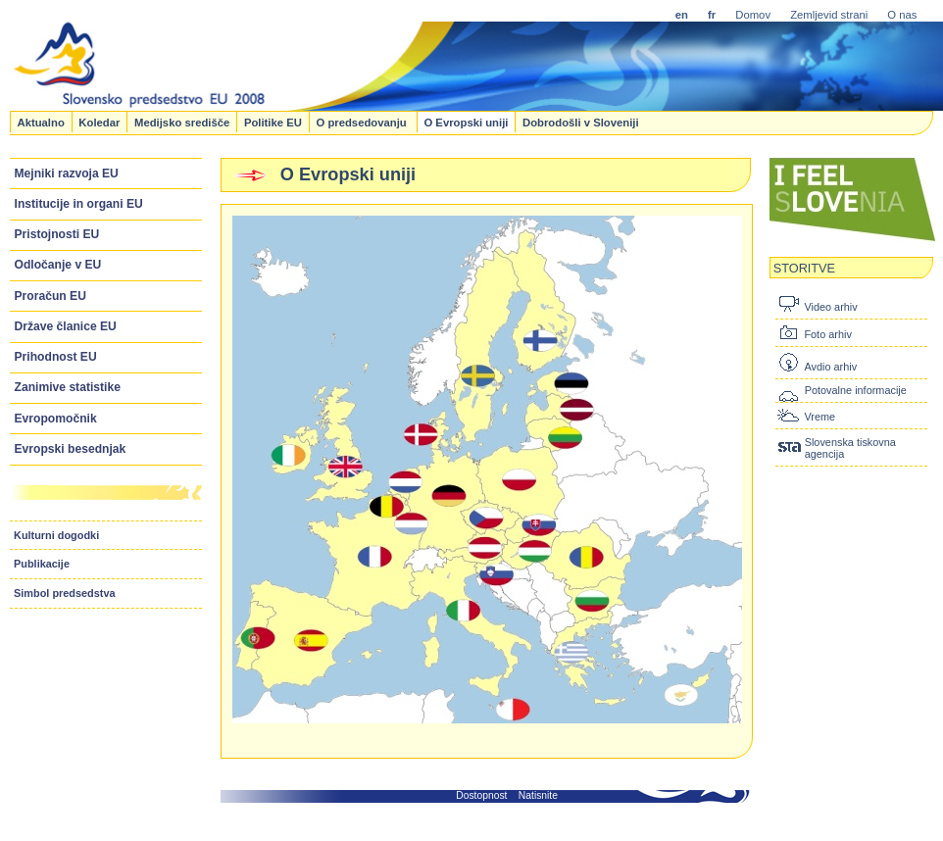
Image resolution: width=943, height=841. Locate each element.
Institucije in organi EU (79, 204)
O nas (902, 15)
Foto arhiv (827, 334)
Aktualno (40, 121)
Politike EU (273, 121)
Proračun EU (50, 296)
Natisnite (538, 795)
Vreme (819, 416)
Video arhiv (830, 307)
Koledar (99, 121)
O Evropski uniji (465, 121)
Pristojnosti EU (57, 234)
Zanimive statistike (68, 387)
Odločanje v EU (58, 265)
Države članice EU (66, 326)
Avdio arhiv (830, 366)
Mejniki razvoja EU (67, 173)
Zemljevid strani (829, 15)
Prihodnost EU (56, 357)
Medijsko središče (181, 121)
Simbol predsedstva (65, 593)
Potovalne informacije (856, 390)
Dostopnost (481, 795)
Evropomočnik (56, 418)
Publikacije (42, 563)
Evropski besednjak (70, 449)
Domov (752, 15)
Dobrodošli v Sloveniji (580, 121)
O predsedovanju (362, 121)
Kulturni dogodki (56, 535)
